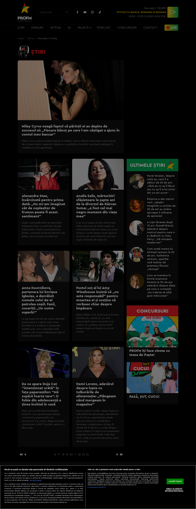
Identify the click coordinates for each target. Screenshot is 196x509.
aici (31, 495)
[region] (98, 487)
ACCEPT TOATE (175, 481)
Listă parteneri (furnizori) (96, 487)
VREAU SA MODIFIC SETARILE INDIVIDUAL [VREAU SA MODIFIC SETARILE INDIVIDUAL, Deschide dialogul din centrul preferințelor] (174, 490)
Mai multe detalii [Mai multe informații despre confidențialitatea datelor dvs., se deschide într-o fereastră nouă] (35, 480)
